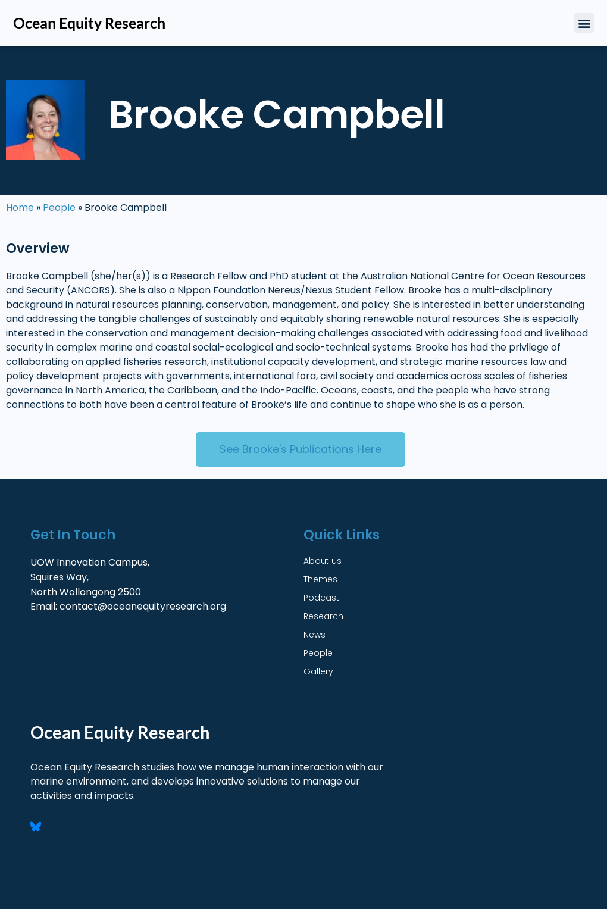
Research (323, 616)
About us (323, 561)
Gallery (318, 671)
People (59, 207)
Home (20, 207)
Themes (320, 579)
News (315, 635)
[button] (584, 23)
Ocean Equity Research (89, 23)
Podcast (321, 598)
